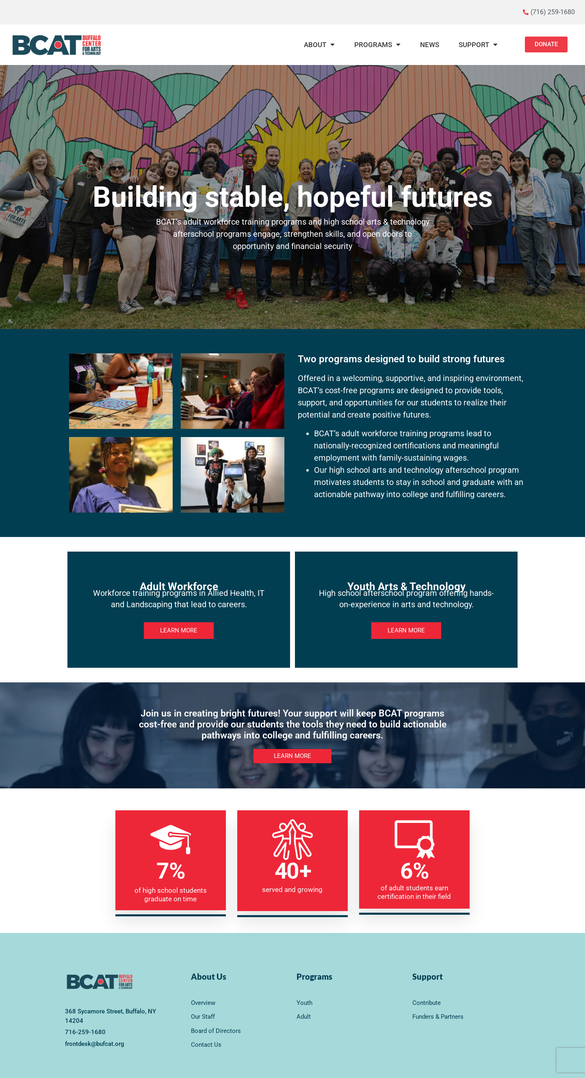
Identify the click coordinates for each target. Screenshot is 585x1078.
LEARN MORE (178, 630)
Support (478, 44)
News (429, 45)
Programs (377, 44)
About (319, 44)
